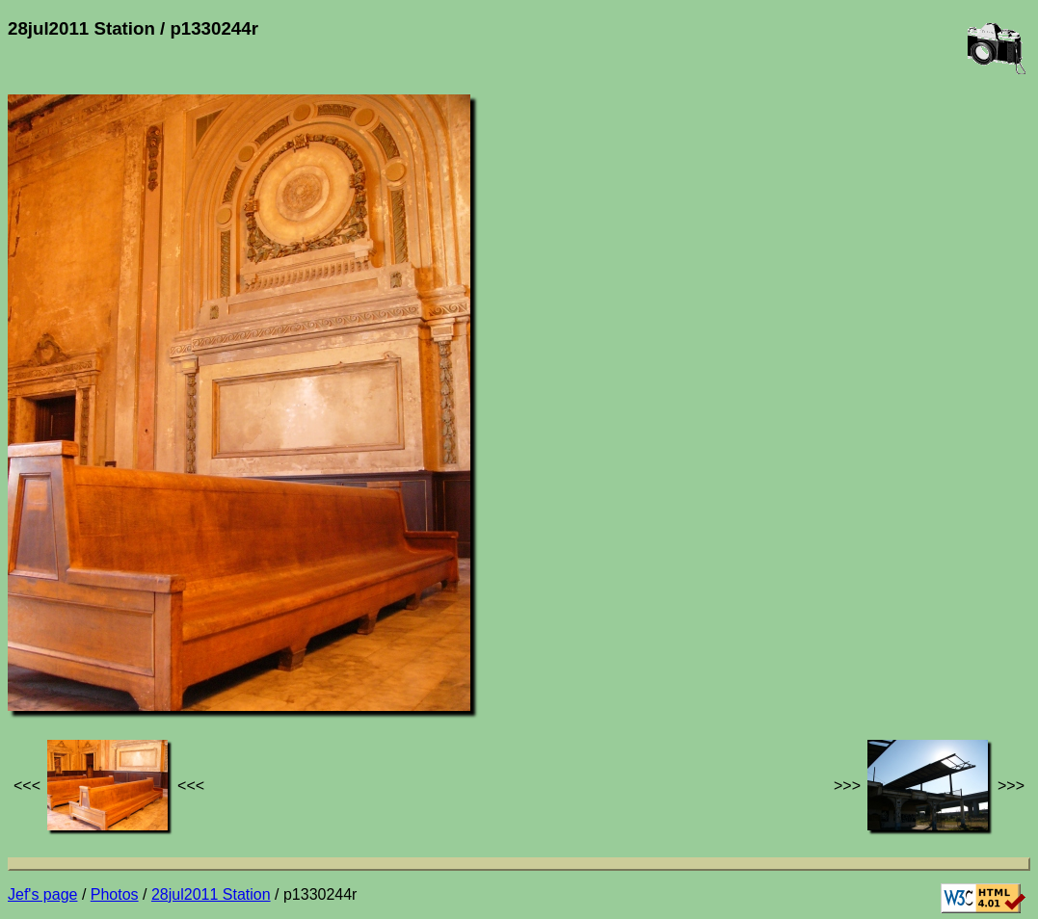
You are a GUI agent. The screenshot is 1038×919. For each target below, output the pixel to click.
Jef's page (42, 894)
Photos (115, 894)
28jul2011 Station (211, 894)
